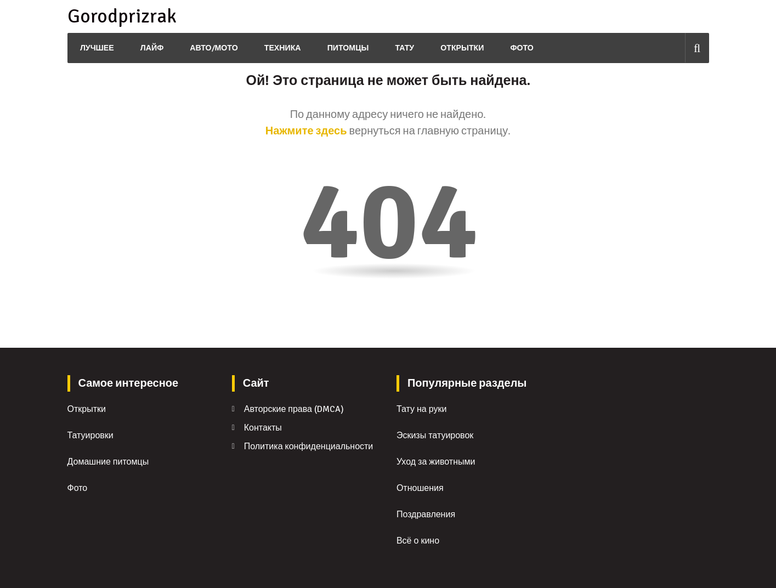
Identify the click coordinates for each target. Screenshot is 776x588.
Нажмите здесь (306, 131)
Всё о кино (418, 540)
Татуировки (90, 435)
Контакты (263, 427)
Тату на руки (422, 409)
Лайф (150, 48)
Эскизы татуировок (435, 435)
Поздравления (426, 514)
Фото (520, 48)
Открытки (460, 48)
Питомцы (346, 48)
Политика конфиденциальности (308, 446)
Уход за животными (436, 461)
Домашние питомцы (108, 461)
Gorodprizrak (120, 16)
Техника (281, 48)
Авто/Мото (212, 48)
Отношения (420, 488)
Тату (403, 48)
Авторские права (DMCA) (294, 409)
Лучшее (95, 48)
